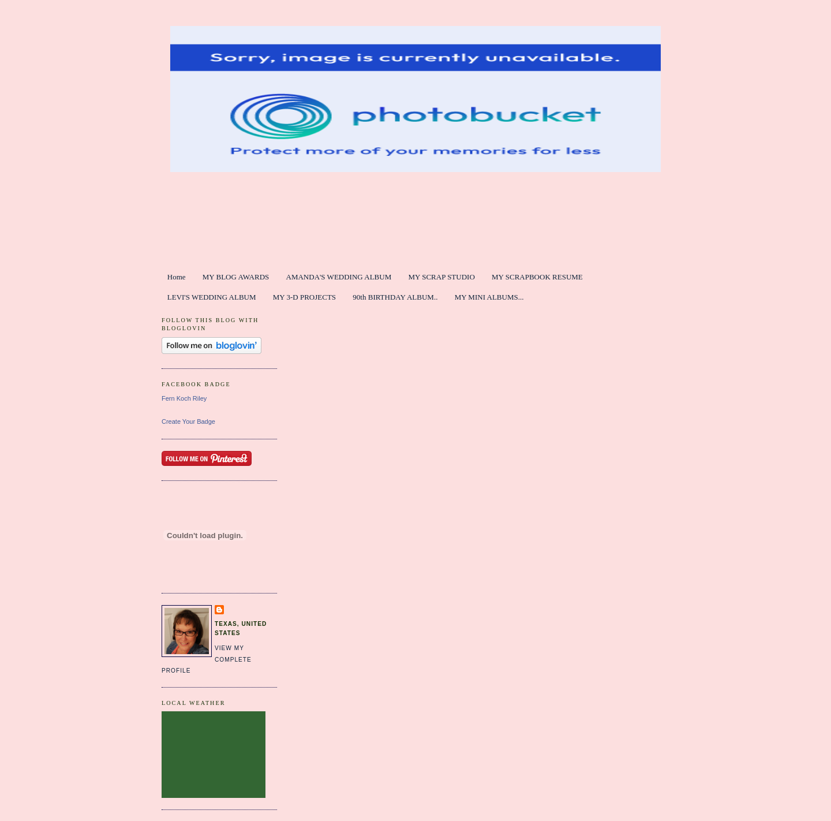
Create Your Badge (188, 421)
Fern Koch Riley (184, 398)
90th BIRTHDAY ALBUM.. (395, 297)
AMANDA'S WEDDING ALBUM (339, 277)
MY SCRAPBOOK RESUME (537, 277)
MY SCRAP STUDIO (441, 277)
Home (176, 277)
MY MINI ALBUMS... (489, 297)
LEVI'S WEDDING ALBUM (211, 297)
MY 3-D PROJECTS (304, 297)
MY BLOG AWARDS (236, 277)
